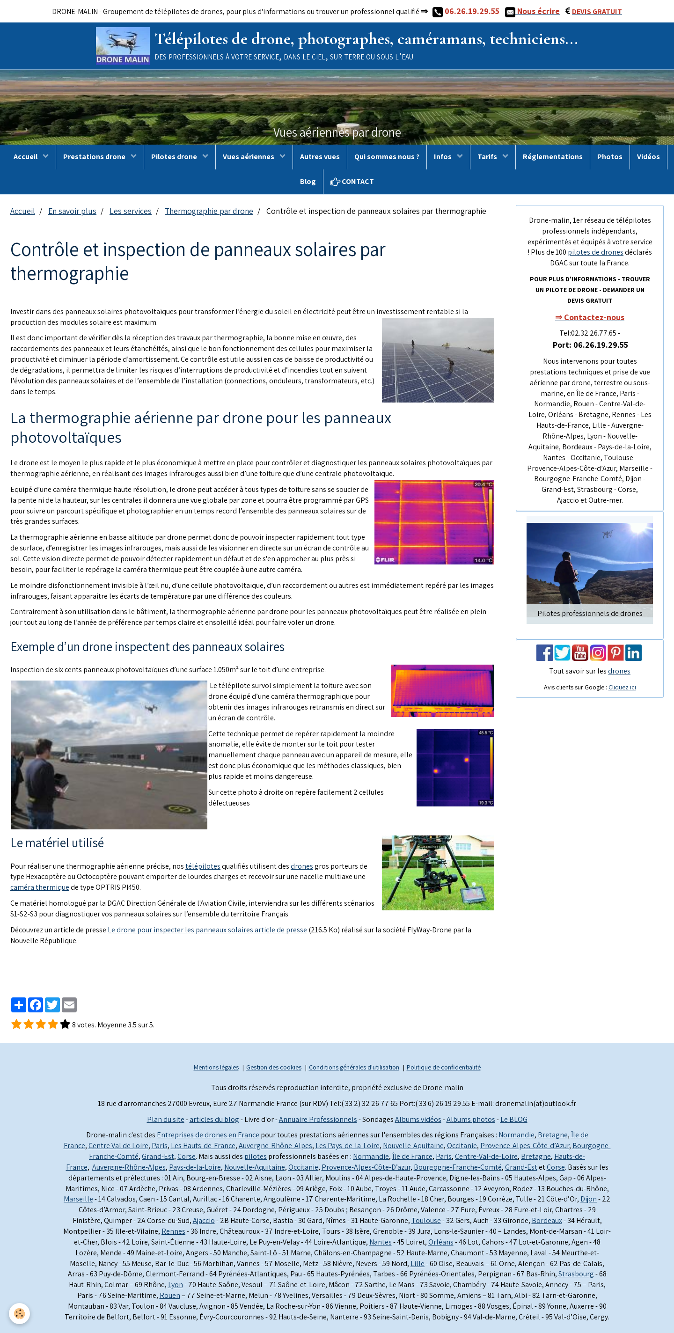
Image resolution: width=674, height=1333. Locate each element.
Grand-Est (158, 1156)
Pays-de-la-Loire (195, 1167)
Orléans (441, 1242)
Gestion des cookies (273, 1066)
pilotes (255, 1156)
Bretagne (553, 1135)
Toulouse (426, 1220)
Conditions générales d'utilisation (354, 1066)
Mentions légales (216, 1066)
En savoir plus (72, 210)
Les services (131, 210)
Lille (417, 1263)
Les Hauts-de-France (203, 1145)
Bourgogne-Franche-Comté (458, 1167)
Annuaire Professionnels (318, 1119)
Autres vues (320, 156)
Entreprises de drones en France (208, 1135)
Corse (186, 1156)
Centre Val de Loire (118, 1145)
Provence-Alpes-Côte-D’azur (366, 1167)
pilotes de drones (595, 252)
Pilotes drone (174, 156)
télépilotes (202, 866)
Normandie (516, 1135)
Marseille (78, 1199)
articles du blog (214, 1119)
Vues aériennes (249, 156)
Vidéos (648, 156)
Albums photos (471, 1119)
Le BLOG (513, 1119)
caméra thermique (39, 887)
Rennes (173, 1231)
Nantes (380, 1242)
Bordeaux (547, 1220)
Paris (160, 1145)
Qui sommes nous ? (386, 156)
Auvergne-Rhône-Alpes (275, 1145)
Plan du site (165, 1119)
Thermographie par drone (209, 210)
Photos (610, 156)
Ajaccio (204, 1220)
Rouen (170, 1295)
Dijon (588, 1199)
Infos (443, 156)
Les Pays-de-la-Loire (347, 1145)
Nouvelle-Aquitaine (413, 1145)
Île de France (412, 1156)
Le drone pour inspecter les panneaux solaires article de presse (207, 930)
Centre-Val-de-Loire (486, 1156)
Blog (308, 181)
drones (302, 866)
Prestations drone (95, 156)
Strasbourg (576, 1274)
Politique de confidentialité (444, 1066)
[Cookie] (19, 1313)
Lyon (175, 1284)
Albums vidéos (418, 1119)
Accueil (26, 156)
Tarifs (487, 156)
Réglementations (553, 156)
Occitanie (462, 1145)
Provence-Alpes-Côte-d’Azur (524, 1145)
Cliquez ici (622, 687)
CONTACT (352, 181)
